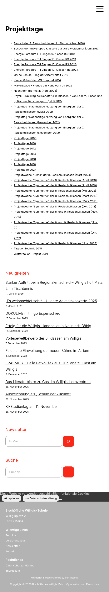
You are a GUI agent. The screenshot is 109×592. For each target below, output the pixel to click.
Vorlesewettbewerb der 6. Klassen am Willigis (43, 338)
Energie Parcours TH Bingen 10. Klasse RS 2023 (45, 64)
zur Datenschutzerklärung (41, 498)
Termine (10, 535)
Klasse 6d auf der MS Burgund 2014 (37, 80)
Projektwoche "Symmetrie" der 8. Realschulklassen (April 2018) (55, 180)
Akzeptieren (11, 498)
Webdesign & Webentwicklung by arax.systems (54, 577)
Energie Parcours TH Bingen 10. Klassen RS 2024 (46, 69)
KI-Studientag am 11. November (31, 406)
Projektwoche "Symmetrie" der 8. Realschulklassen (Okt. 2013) (55, 206)
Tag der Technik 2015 (28, 248)
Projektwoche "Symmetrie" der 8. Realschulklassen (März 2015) (55, 195)
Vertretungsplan (15, 540)
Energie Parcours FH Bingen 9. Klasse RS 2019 (44, 54)
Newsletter (12, 546)
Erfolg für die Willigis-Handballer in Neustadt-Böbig (48, 326)
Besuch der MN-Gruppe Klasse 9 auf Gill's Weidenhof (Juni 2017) (56, 48)
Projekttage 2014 (25, 153)
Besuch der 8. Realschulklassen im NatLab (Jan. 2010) (49, 43)
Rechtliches (14, 560)
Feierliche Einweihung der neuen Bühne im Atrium (47, 350)
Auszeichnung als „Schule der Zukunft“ (38, 394)
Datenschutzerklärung (19, 565)
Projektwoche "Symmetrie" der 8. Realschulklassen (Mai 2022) (55, 190)
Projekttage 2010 (25, 143)
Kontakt (10, 551)
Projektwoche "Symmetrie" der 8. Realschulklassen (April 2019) (55, 185)
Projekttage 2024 (25, 169)
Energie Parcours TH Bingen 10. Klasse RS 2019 (45, 59)
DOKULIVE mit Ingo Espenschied (32, 313)
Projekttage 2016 (25, 159)
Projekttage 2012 (25, 148)
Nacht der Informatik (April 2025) (35, 90)
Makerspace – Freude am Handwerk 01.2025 (43, 85)
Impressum (12, 570)
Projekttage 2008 (25, 138)
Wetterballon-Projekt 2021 (31, 253)
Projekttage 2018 (25, 164)
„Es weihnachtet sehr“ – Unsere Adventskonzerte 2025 (51, 301)
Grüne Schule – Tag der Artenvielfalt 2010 (41, 74)
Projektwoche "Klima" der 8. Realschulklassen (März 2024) (52, 174)
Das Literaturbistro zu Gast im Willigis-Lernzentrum (48, 382)
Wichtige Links (16, 530)
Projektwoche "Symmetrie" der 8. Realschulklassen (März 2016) (55, 201)
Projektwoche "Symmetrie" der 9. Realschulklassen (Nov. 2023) (55, 243)
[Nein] (60, 499)
